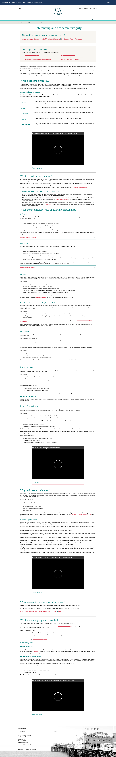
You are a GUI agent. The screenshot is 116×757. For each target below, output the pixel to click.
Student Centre (49, 204)
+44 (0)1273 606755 (22, 740)
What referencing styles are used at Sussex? (72, 57)
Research (69, 19)
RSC (71, 39)
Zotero (45, 674)
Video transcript (37, 168)
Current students (93, 8)
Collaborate (78, 19)
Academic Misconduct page (80, 187)
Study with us (28, 19)
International (59, 19)
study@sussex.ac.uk (22, 736)
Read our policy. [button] (38, 2)
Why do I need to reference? (68, 55)
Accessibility (79, 8)
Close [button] (108, 2)
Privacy (27, 749)
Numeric (56, 39)
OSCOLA (64, 39)
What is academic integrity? (32, 55)
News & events (47, 19)
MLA (50, 39)
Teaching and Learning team (40, 639)
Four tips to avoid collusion (28, 237)
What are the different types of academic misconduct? (38, 59)
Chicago (30, 39)
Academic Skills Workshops (62, 199)
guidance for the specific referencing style (81, 514)
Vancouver (78, 39)
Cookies (34, 749)
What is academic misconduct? (33, 57)
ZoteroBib (35, 651)
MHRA (44, 39)
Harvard (37, 39)
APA (24, 39)
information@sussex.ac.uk (23, 742)
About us (37, 19)
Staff (85, 8)
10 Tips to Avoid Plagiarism (28, 267)
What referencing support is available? (70, 59)
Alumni (87, 19)
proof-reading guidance (41, 297)
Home (20, 8)
